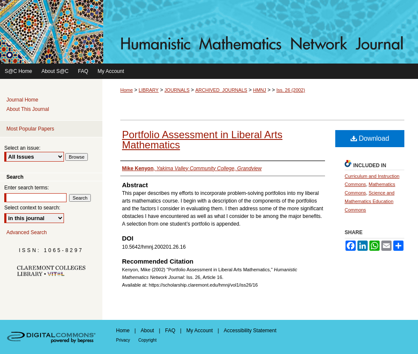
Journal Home (22, 100)
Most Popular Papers (30, 129)
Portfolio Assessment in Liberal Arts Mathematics (202, 140)
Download (370, 138)
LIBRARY (149, 90)
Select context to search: (32, 208)
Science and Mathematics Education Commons (370, 201)
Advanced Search (26, 232)
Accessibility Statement (250, 331)
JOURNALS (177, 90)
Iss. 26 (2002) (290, 90)
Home (126, 90)
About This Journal (27, 109)
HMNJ (259, 90)
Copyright (147, 340)
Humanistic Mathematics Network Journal (209, 32)
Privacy (123, 340)
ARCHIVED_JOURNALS (221, 90)
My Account (199, 331)
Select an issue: (22, 148)
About (147, 331)
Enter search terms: (26, 188)
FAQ (170, 331)
